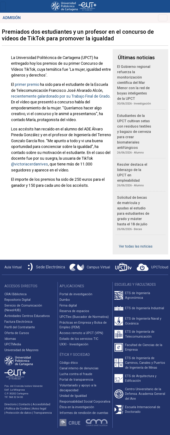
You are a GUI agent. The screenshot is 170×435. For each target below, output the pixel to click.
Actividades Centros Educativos (27, 316)
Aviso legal (39, 408)
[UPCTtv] (123, 267)
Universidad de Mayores (21, 350)
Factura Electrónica (18, 322)
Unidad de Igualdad (73, 396)
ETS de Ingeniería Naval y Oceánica (143, 321)
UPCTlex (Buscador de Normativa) (84, 317)
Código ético (69, 363)
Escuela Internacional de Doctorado (142, 409)
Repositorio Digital (17, 300)
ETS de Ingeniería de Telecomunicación (140, 334)
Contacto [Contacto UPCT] (25, 404)
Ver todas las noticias (136, 246)
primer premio (27, 84)
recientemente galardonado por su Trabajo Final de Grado (60, 96)
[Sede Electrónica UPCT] (45, 267)
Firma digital (68, 305)
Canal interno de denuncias (79, 368)
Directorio (10, 404)
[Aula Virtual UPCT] (12, 267)
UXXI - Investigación (74, 344)
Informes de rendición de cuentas (84, 413)
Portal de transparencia (76, 380)
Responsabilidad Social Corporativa (85, 402)
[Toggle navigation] (3, 6)
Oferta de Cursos (16, 333)
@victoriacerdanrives (29, 164)
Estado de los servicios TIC (79, 339)
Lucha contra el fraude (76, 374)
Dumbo (65, 300)
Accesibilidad (41, 404)
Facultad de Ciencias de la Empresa (143, 347)
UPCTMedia (12, 344)
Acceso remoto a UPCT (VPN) (81, 333)
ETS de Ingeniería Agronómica (137, 295)
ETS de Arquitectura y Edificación (140, 378)
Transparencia (43, 412)
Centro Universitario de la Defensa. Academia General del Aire (145, 394)
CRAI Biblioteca (15, 294)
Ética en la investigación (77, 407)
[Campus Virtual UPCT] (90, 267)
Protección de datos (19, 412)
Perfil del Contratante (19, 327)
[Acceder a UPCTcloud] (152, 267)
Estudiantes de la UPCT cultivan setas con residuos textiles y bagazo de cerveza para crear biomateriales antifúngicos (134, 132)
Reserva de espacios (74, 311)
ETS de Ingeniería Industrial (144, 308)
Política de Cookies (18, 408)
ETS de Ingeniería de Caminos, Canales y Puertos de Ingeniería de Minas (145, 363)
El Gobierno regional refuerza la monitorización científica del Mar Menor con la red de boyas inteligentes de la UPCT (133, 83)
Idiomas (10, 339)
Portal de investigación (76, 294)
